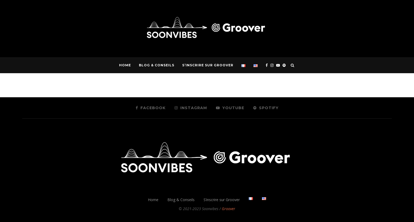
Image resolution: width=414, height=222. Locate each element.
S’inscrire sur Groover (207, 65)
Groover (228, 208)
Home (125, 65)
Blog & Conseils (156, 65)
